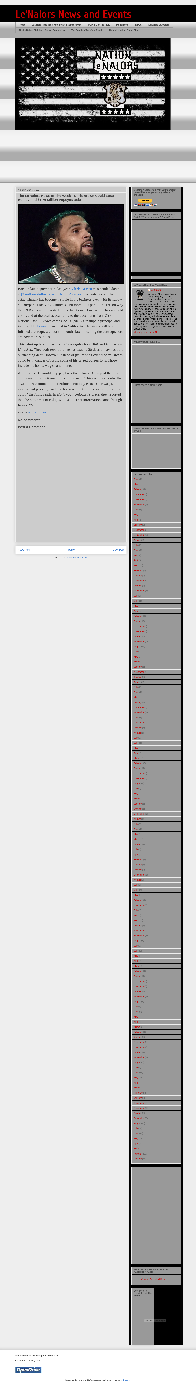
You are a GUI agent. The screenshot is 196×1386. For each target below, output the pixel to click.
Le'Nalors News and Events (73, 14)
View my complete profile (146, 332)
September (139, 504)
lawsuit (43, 326)
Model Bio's (122, 25)
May (136, 484)
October (138, 585)
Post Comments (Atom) (77, 557)
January (138, 525)
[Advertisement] (71, 520)
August (137, 540)
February (138, 489)
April (136, 519)
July (136, 545)
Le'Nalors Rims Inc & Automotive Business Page (56, 25)
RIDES (138, 25)
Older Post (118, 549)
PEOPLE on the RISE (99, 25)
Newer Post (24, 549)
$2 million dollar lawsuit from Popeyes (50, 294)
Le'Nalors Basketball (159, 25)
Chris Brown (81, 289)
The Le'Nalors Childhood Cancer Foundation (42, 30)
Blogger (126, 1380)
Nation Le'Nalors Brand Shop (124, 30)
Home (22, 25)
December (139, 494)
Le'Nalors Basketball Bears (153, 1279)
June (136, 479)
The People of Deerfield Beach (87, 30)
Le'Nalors (156, 290)
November (139, 499)
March (137, 565)
